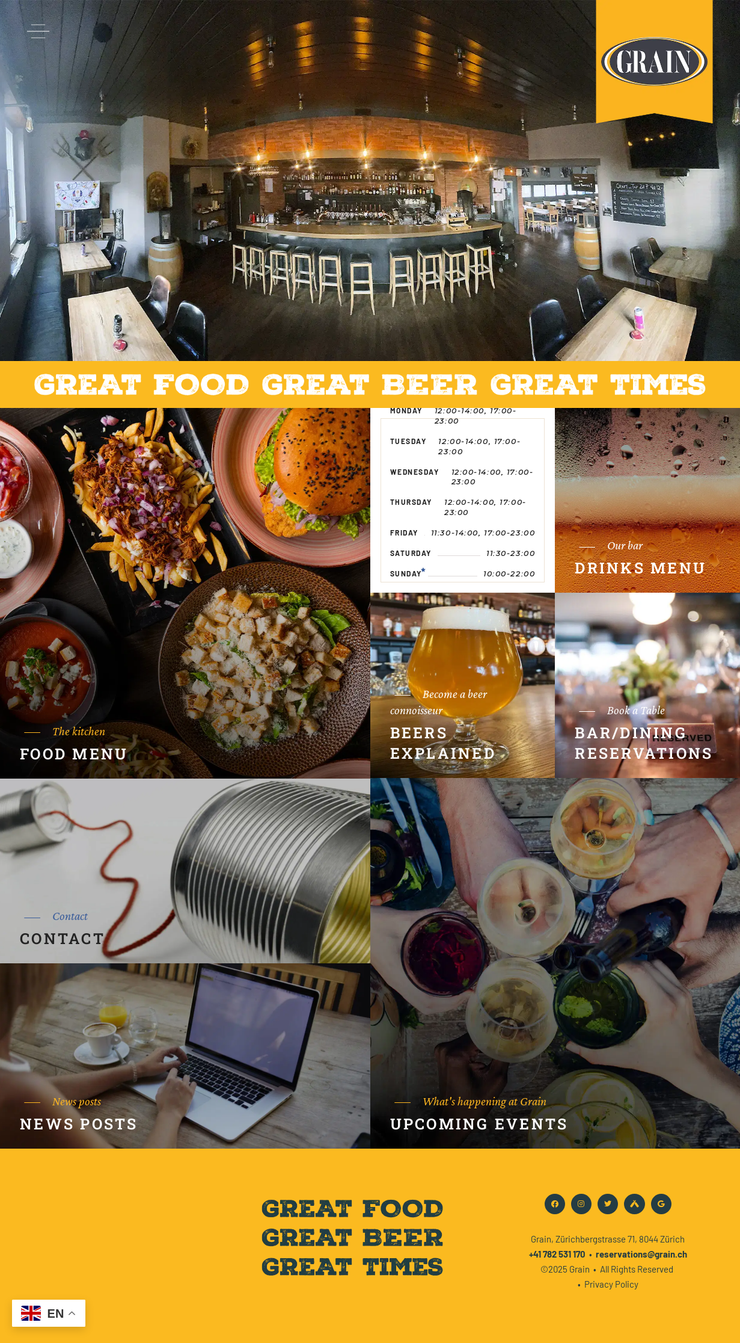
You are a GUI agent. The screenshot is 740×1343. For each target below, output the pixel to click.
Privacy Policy (611, 1284)
